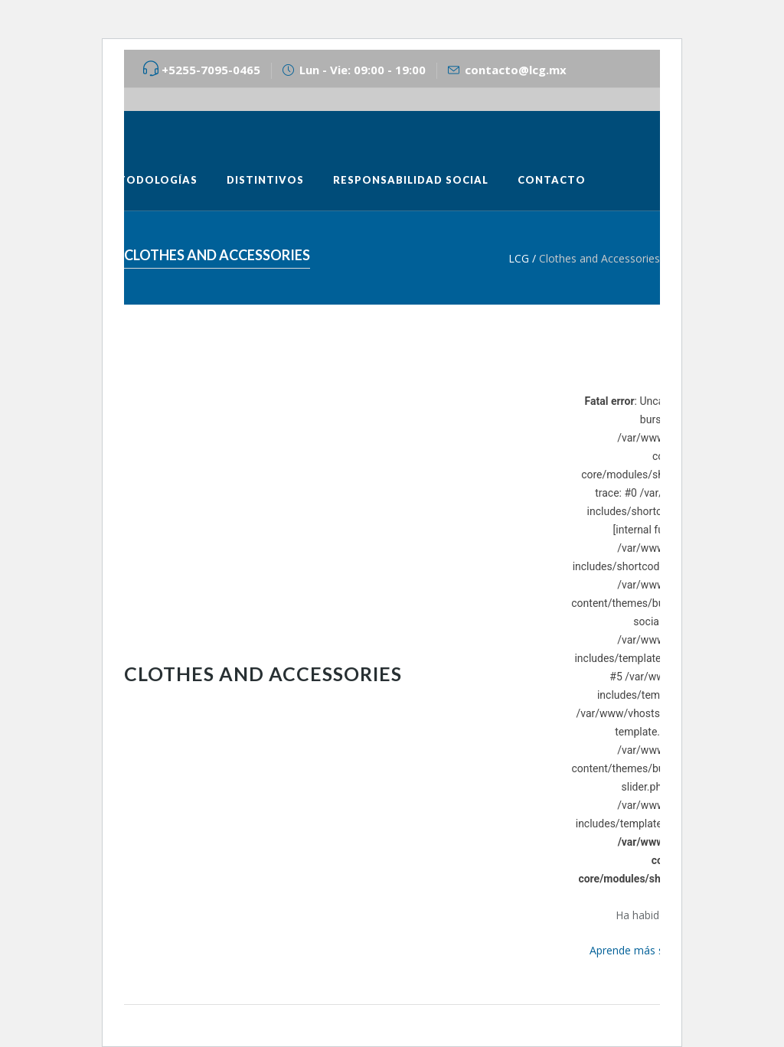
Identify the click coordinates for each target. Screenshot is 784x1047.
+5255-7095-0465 (211, 69)
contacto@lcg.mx (516, 69)
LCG (518, 258)
